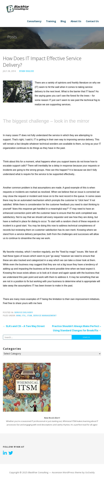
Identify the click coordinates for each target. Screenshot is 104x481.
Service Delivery (23, 312)
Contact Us (92, 21)
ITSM (29, 315)
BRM (18, 315)
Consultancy (34, 21)
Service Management (45, 315)
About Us (76, 21)
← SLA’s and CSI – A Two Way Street (24, 326)
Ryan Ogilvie (26, 71)
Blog (63, 21)
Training (51, 21)
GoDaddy (90, 472)
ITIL (24, 315)
